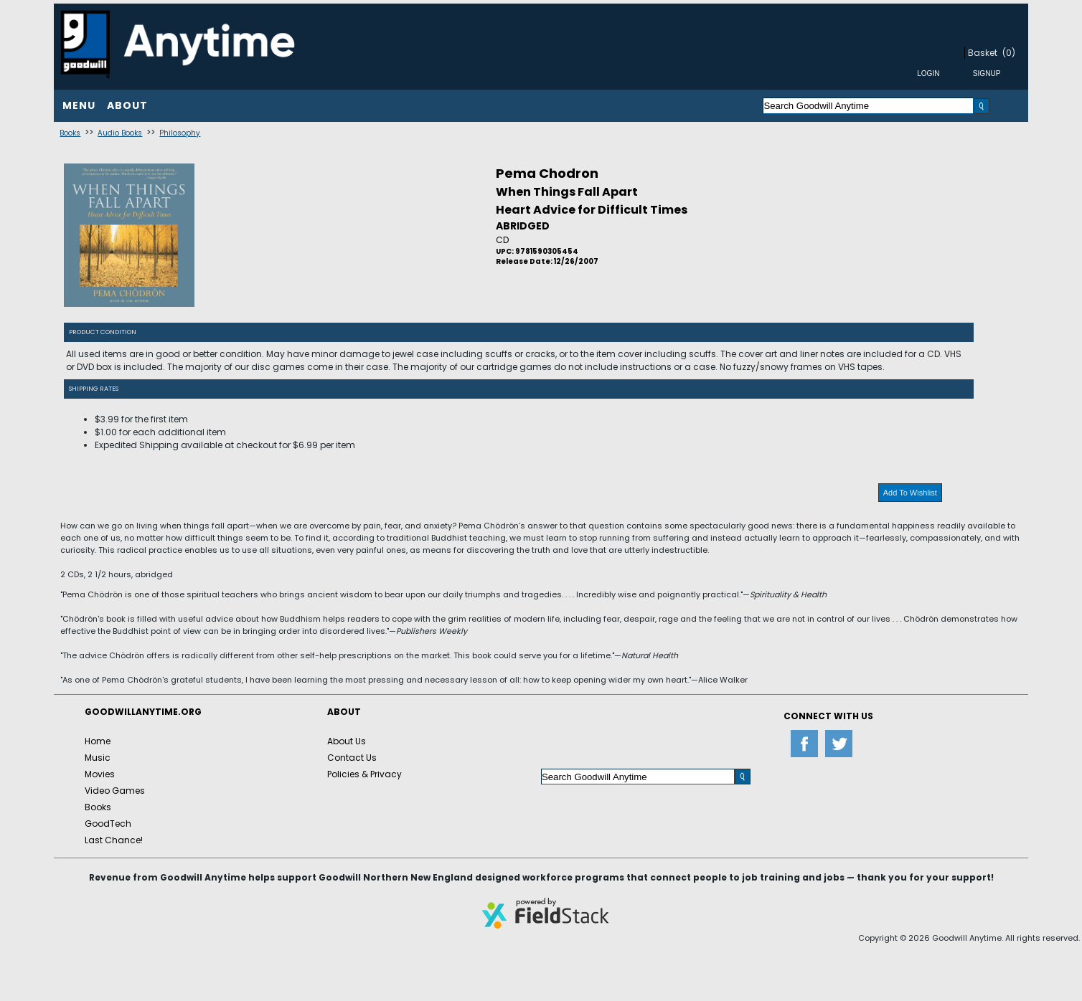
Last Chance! (114, 840)
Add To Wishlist (910, 492)
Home (97, 741)
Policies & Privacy (364, 774)
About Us (346, 741)
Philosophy (179, 133)
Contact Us (352, 757)
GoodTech (108, 823)
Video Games (115, 790)
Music (97, 757)
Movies (100, 774)
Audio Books (120, 133)
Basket (982, 53)
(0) (1008, 53)
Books (70, 133)
